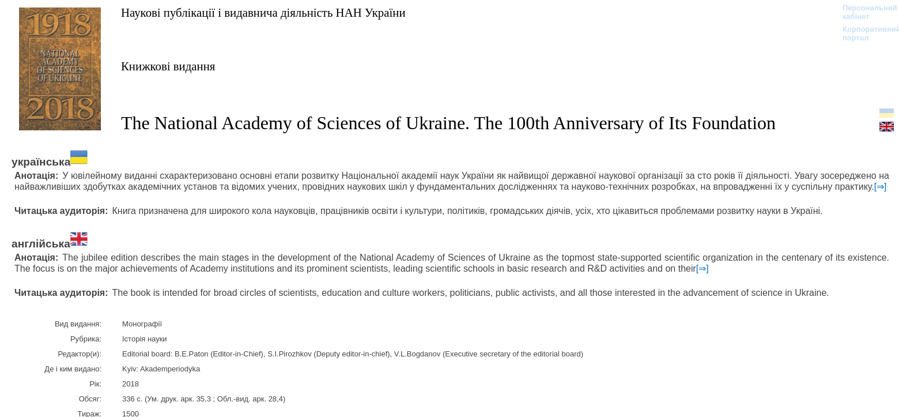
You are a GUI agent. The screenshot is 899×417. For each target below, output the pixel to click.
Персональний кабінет (864, 12)
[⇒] (880, 186)
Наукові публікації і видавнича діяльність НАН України (263, 12)
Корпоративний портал (864, 33)
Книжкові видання (168, 66)
